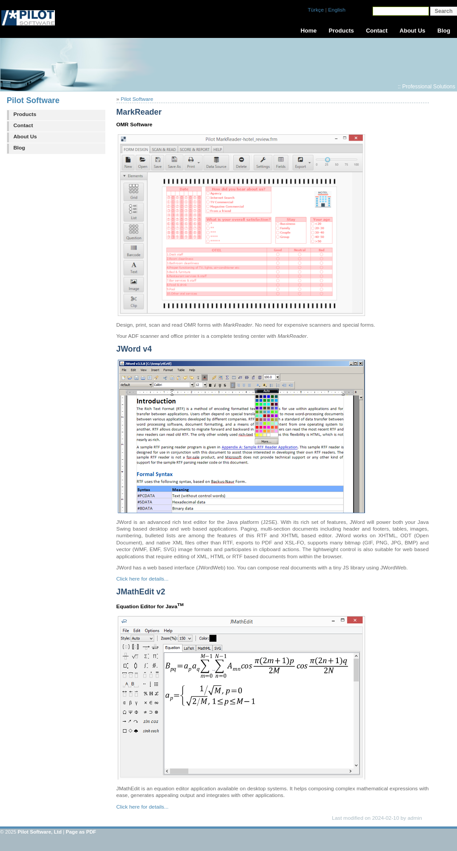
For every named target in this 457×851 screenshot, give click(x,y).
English (336, 10)
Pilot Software (33, 100)
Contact (23, 125)
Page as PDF (81, 831)
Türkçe (315, 10)
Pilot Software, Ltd (40, 831)
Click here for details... (142, 579)
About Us (25, 136)
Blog (19, 148)
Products (24, 114)
